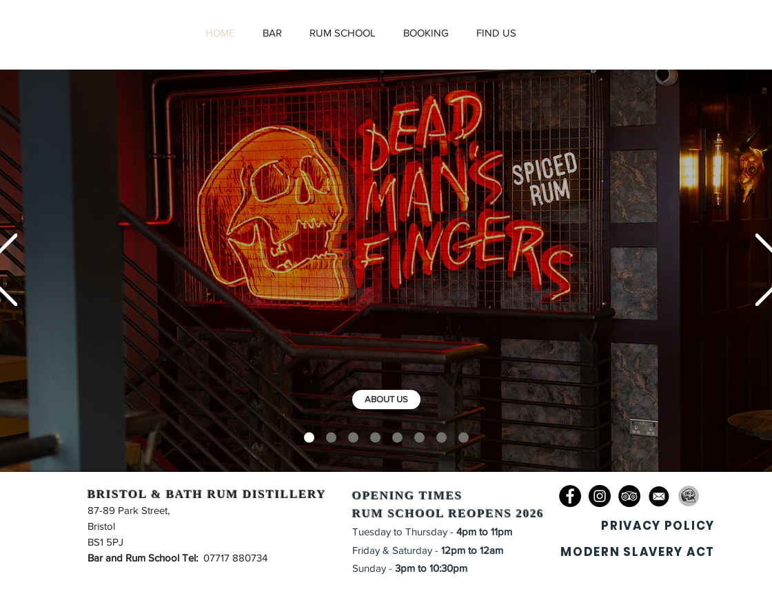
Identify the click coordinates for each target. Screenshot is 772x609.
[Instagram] (600, 496)
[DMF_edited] (689, 496)
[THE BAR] (353, 438)
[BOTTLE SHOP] (463, 438)
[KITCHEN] (397, 438)
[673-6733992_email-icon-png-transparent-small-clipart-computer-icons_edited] (659, 496)
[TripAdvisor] (629, 496)
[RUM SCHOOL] (375, 438)
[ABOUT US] (386, 399)
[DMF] (309, 438)
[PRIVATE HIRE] (441, 438)
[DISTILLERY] (331, 438)
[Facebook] (570, 496)
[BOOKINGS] (419, 438)
